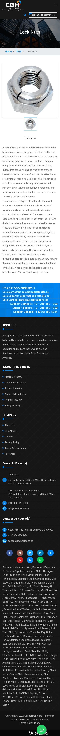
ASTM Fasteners (19, 601)
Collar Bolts (50, 594)
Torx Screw (10, 597)
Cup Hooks (14, 620)
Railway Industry (13, 388)
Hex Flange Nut (40, 681)
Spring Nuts (21, 632)
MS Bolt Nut (33, 643)
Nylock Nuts (9, 681)
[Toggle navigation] (56, 4)
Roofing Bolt (31, 697)
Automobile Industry (15, 394)
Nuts (33, 601)
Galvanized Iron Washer (17, 609)
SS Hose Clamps (29, 590)
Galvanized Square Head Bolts (19, 689)
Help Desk (25, 719)
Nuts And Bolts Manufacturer (26, 575)
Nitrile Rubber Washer (44, 609)
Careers (9, 436)
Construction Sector (15, 382)
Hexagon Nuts (33, 571)
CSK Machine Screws (14, 666)
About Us (10, 425)
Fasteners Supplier (13, 571)
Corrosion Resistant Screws (31, 685)
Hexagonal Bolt (37, 647)
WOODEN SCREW (12, 697)
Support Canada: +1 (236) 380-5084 (35, 311)
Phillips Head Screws (40, 666)
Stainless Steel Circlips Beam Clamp (29, 639)
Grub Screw (44, 662)
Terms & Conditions (15, 448)
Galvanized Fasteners (34, 620)
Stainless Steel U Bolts (15, 655)
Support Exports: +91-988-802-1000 (35, 307)
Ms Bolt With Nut (27, 700)
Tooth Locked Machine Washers (32, 624)
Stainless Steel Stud (13, 643)
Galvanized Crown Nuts (23, 658)
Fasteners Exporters (43, 567)
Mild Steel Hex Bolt (36, 651)
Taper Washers (33, 674)
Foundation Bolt (19, 647)
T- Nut (42, 597)
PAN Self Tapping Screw (32, 693)
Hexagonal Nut (44, 678)
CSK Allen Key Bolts (40, 632)
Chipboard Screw (11, 636)
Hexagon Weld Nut (12, 651)
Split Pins (7, 670)
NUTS (18, 51)
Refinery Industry (13, 399)
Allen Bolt (43, 601)
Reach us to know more (43, 15)
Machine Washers (24, 678)
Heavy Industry (12, 405)
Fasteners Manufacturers (16, 567)
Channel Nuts (37, 617)
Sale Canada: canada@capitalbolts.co (25, 299)
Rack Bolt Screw (11, 613)
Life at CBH (11, 431)
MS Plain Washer (32, 613)
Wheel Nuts (41, 670)
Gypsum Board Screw (37, 628)
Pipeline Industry (13, 376)
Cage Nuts (49, 613)
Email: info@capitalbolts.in (18, 287)
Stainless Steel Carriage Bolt (33, 578)
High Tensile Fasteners (15, 617)
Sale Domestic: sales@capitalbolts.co (25, 291)
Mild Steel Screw (38, 586)
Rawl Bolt (34, 605)
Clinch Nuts (24, 681)
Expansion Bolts (24, 670)
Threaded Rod (49, 605)
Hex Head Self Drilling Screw (25, 594)
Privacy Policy (12, 442)
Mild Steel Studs (17, 586)
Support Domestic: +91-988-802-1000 (34, 303)
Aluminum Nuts (18, 605)
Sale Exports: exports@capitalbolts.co (26, 295)
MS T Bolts (36, 655)
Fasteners (10, 453)
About (14, 719)
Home (8, 51)
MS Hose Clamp (27, 662)
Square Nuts (16, 674)
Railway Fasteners (33, 636)
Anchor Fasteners (27, 597)
